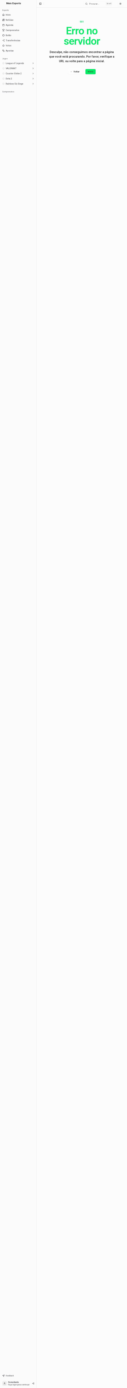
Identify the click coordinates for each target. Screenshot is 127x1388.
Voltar (75, 71)
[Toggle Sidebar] (36, 694)
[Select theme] (120, 3)
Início (90, 72)
